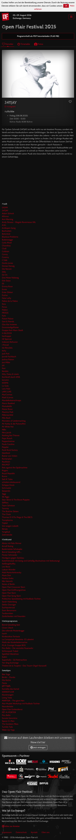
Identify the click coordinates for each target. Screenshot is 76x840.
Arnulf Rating (7, 546)
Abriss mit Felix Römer (11, 543)
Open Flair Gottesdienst (12, 709)
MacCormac (7, 394)
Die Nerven (7, 269)
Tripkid (5, 523)
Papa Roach (7, 438)
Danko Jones (7, 263)
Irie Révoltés (7, 348)
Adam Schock (8, 213)
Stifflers (5, 502)
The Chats (6, 514)
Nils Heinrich (7, 581)
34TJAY (5, 210)
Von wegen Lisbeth (10, 526)
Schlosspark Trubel (10, 651)
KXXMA (5, 383)
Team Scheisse (8, 505)
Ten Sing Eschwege (10, 663)
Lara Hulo (6, 388)
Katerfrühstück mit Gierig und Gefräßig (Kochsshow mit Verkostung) (31, 561)
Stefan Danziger (9, 604)
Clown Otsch (7, 628)
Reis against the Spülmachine (14, 467)
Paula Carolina (8, 444)
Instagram (10, 106)
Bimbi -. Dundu (8, 677)
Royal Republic (8, 473)
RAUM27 (6, 464)
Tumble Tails (7, 727)
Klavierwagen (7, 695)
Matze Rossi (7, 409)
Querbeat (6, 453)
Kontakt (34, 832)
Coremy (5, 257)
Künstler (7, 44)
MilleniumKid (7, 415)
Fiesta (4, 683)
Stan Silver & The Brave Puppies (16, 499)
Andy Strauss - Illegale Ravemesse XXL (19, 222)
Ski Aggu (5, 497)
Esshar (5, 295)
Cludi (4, 248)
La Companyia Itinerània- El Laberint (18, 639)
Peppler (5, 447)
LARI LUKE (6, 391)
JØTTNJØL (6, 686)
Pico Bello (6, 715)
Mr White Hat (7, 426)
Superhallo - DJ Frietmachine (14, 660)
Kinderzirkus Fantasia (11, 636)
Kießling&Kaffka (8, 563)
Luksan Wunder (8, 569)
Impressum (7, 832)
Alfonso (5, 216)
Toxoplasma (7, 520)
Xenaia (5, 529)
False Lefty (6, 298)
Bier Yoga (6, 674)
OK (66, 6)
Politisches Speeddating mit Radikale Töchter (21, 599)
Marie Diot (6, 575)
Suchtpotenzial (8, 607)
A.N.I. (4, 225)
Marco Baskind (8, 403)
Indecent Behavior (10, 342)
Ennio (4, 289)
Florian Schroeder (9, 555)
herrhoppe (6, 336)
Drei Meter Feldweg (10, 277)
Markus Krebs (7, 578)
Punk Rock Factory (10, 450)
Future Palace (7, 318)
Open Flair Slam (9, 593)
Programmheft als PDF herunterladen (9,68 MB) (38, 36)
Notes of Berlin (8, 584)
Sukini (4, 657)
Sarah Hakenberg (9, 601)
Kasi (3, 368)
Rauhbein (6, 462)
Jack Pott (5, 353)
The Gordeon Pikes (10, 724)
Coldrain (5, 251)
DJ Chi (4, 275)
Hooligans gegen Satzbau (13, 558)
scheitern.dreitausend (11, 482)
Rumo (4, 476)
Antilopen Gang (9, 228)
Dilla (4, 272)
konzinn (5, 380)
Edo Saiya (6, 280)
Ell (3, 283)
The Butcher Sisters (10, 511)
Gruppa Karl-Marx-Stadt (12, 330)
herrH (4, 633)
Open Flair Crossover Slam (13, 587)
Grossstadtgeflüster (10, 327)
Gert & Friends (8, 321)
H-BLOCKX (7, 333)
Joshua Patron (8, 359)
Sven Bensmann (9, 610)
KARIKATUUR (8, 692)
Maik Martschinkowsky (11, 572)
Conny (5, 254)
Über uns (45, 832)
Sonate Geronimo (9, 718)
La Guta (5, 386)
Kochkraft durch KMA (11, 377)
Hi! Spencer (7, 339)
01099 (5, 207)
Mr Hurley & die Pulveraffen (14, 424)
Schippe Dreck (8, 485)
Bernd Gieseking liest (11, 625)
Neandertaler (7, 706)
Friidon (5, 310)
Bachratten (6, 231)
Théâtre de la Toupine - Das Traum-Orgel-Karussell (24, 665)
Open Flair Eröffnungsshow (14, 590)
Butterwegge (7, 240)
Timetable (23, 44)
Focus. (4, 307)
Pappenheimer (8, 441)
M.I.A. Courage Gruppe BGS (14, 645)
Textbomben (7, 613)
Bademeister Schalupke (12, 549)
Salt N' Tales (7, 479)
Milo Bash (6, 418)
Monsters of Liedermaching (14, 421)
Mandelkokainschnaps (11, 400)
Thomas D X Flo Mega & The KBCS (17, 517)
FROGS (5, 313)
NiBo (4, 429)
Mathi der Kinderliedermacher (14, 642)
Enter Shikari (7, 292)
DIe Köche (6, 680)
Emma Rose (7, 286)
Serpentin (6, 491)
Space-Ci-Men (8, 721)
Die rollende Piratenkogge (13, 630)
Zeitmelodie (7, 535)
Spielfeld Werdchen (10, 654)
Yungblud (6, 532)
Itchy (4, 351)
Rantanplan (7, 459)
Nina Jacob (6, 432)
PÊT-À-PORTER (9, 712)
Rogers (5, 470)
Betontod (6, 234)
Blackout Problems (10, 237)
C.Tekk (4, 260)
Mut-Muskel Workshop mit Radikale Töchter (21, 703)
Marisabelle (7, 406)
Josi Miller (6, 362)
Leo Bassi (6, 566)
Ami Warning (7, 219)
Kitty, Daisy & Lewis (10, 374)
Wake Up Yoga (8, 730)
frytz (4, 315)
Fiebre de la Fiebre (10, 301)
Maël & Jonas (7, 397)
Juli (3, 365)
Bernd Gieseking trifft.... (12, 552)
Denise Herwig (8, 266)
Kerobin (5, 371)
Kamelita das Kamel (10, 689)
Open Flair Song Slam (11, 596)
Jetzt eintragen (38, 747)
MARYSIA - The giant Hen (13, 700)
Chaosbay (6, 245)
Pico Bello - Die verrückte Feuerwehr (17, 648)
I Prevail (5, 345)
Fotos (38, 44)
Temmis (5, 508)
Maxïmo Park (7, 412)
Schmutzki (6, 488)
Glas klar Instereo (9, 324)
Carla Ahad (7, 242)
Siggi (4, 494)
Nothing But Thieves (10, 435)
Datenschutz (21, 832)
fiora (4, 304)
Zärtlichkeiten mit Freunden (13, 616)
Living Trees (7, 697)
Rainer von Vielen (9, 456)
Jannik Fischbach (9, 356)
